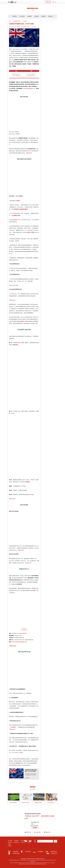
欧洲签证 (29, 16)
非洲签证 (50, 16)
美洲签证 (36, 16)
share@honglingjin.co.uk (29, 88)
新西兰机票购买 (31, 74)
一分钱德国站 (38, 851)
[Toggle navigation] (55, 2)
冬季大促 (48, 2)
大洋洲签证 (22, 16)
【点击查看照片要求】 (16, 215)
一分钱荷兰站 (52, 853)
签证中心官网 (31, 232)
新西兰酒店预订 (16, 74)
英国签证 (43, 16)
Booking (11, 251)
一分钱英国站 (13, 851)
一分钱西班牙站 (51, 851)
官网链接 (24, 629)
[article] (13, 799)
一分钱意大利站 (14, 853)
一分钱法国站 (26, 851)
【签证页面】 (18, 763)
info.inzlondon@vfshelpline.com (19, 641)
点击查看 (35, 827)
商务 (17, 344)
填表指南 (28, 481)
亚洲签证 (14, 16)
